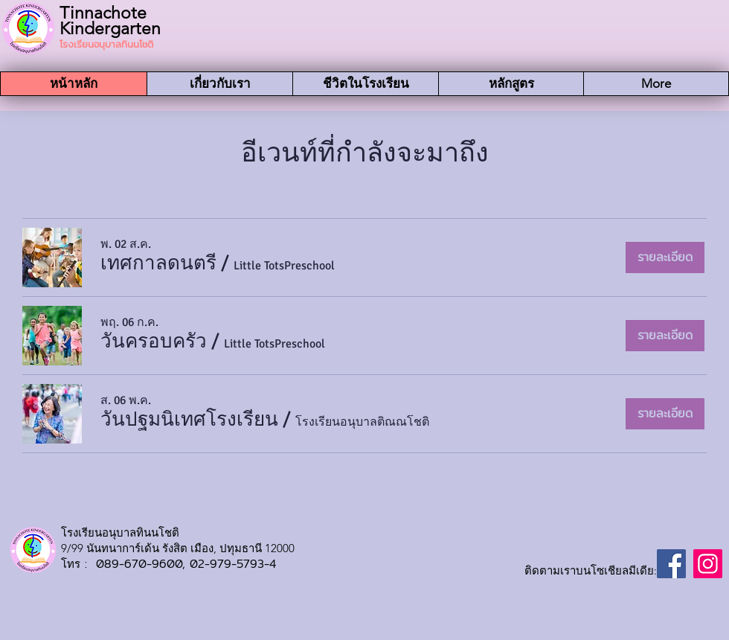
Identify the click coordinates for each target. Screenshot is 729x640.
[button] (158, 263)
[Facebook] (671, 563)
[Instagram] (707, 563)
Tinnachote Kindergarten (110, 21)
